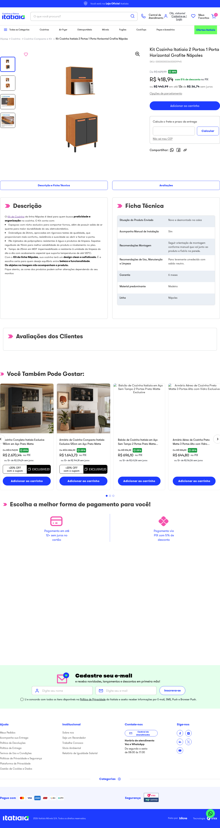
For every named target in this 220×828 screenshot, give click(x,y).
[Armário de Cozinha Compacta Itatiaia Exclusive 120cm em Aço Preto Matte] (164, 446)
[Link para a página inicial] (4, 76)
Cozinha (15, 76)
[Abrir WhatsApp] (210, 814)
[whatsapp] (176, 197)
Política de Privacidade (93, 699)
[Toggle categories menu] (110, 779)
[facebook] (183, 197)
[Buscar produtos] (141, 65)
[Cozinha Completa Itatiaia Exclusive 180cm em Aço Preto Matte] (54, 446)
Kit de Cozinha (16, 225)
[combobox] (110, 65)
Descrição (8, 204)
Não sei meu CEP (167, 185)
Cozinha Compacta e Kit (38, 76)
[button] (4, 34)
